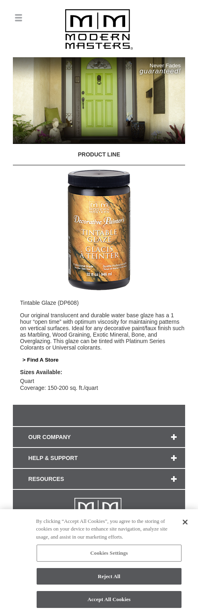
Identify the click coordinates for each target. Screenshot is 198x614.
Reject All (109, 578)
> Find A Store (41, 360)
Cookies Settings (109, 555)
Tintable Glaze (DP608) (49, 303)
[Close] (185, 524)
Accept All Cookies (108, 602)
